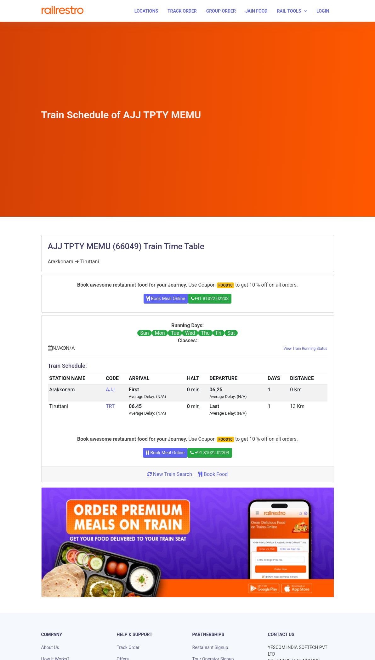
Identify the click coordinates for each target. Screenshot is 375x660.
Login (322, 11)
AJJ (110, 390)
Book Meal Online (165, 298)
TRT (110, 406)
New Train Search (169, 474)
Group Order (221, 11)
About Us (50, 647)
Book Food (213, 474)
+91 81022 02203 (210, 298)
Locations (146, 11)
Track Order (182, 11)
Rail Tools (289, 11)
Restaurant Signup (210, 647)
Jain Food (256, 11)
